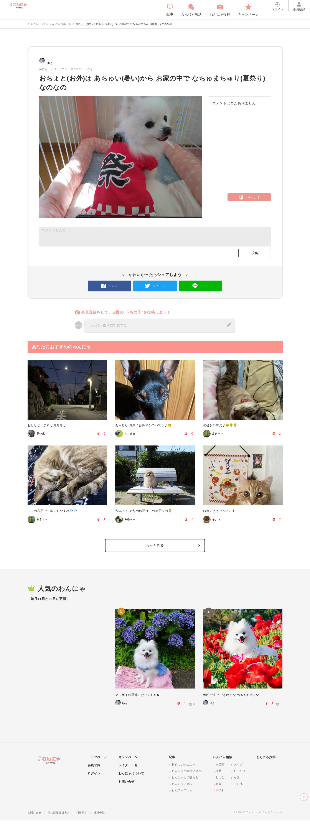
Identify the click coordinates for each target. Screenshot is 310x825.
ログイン (94, 778)
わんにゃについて (131, 778)
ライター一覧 (128, 769)
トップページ (97, 761)
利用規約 (81, 817)
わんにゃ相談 (222, 761)
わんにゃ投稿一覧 (60, 24)
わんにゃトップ (37, 24)
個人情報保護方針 (59, 817)
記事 (172, 761)
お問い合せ (127, 786)
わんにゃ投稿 (266, 761)
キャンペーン (128, 761)
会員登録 (94, 769)
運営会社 (99, 817)
